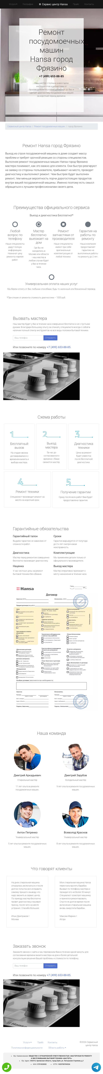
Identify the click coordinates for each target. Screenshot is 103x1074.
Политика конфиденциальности (26, 1047)
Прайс (76, 4)
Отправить (50, 337)
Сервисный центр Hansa (19, 126)
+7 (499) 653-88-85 (51, 76)
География (28, 4)
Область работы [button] (56, 1047)
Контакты (89, 4)
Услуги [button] (12, 4)
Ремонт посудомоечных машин (49, 126)
